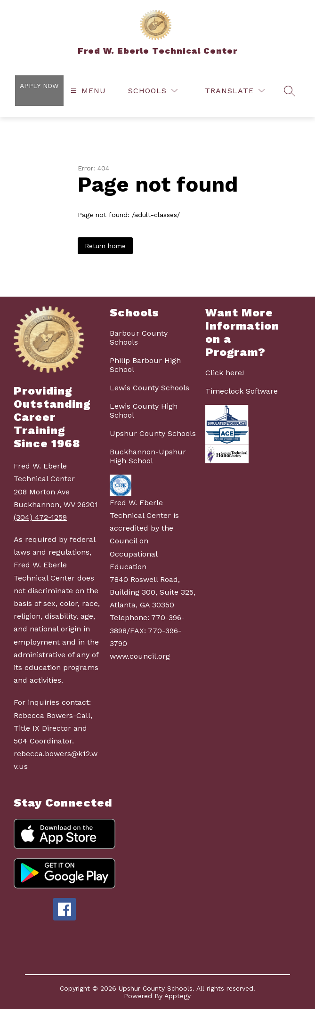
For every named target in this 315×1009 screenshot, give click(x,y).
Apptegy (177, 996)
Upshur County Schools (153, 433)
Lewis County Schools (149, 387)
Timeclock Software (241, 391)
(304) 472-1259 (40, 517)
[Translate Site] (234, 90)
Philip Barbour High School (145, 365)
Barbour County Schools (139, 338)
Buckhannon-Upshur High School (148, 456)
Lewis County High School (144, 411)
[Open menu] (87, 90)
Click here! (224, 372)
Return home (105, 246)
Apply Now (39, 85)
